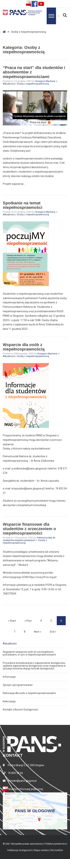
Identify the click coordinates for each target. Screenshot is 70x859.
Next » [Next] (37, 631)
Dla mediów (56, 850)
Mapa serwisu (41, 850)
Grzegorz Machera (45, 81)
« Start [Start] (12, 620)
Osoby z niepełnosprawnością (33, 83)
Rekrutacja (9, 701)
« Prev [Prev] (28, 620)
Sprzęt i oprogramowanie (18, 684)
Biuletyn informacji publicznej (23, 789)
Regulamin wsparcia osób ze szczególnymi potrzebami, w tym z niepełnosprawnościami (29, 653)
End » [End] (53, 631)
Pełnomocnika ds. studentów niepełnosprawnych (29, 539)
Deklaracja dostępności (19, 850)
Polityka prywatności (55, 843)
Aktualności (9, 83)
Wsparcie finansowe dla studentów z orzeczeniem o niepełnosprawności (29, 528)
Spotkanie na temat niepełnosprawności (22, 205)
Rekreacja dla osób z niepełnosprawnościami (29, 693)
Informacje (9, 676)
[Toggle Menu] (51, 16)
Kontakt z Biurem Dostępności (20, 709)
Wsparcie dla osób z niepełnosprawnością (24, 346)
